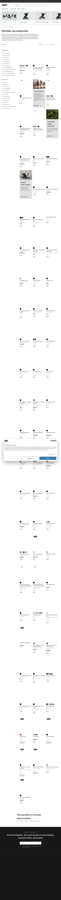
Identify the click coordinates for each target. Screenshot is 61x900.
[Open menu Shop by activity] (13, 9)
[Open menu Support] (24, 9)
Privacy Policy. (35, 846)
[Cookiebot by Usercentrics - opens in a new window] (51, 441)
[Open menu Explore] (19, 9)
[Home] (7, 5)
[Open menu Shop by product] (6, 9)
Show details (51, 454)
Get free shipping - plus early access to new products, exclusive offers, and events (30, 836)
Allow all (48, 458)
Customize (30, 458)
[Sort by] (54, 44)
